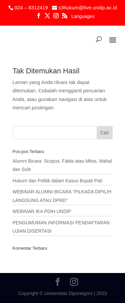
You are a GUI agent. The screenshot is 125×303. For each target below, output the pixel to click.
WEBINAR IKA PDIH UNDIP (42, 211)
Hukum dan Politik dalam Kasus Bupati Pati (57, 180)
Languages (82, 16)
